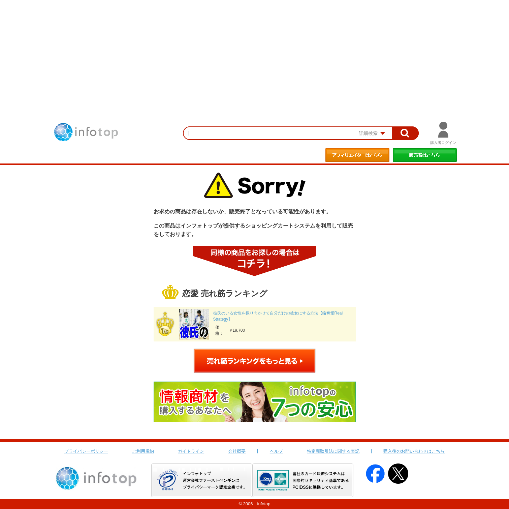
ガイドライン (191, 451)
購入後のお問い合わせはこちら (414, 451)
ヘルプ (276, 451)
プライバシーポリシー (86, 451)
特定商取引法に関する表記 (333, 451)
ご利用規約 (143, 451)
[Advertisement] (255, 50)
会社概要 (237, 451)
